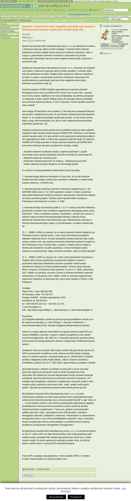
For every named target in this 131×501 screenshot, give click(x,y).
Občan (115, 1)
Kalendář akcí (79, 1)
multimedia (6, 37)
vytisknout (105, 53)
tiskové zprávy (7, 31)
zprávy (4, 24)
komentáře (5, 27)
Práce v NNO (92, 1)
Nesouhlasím (56, 497)
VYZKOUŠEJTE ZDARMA (112, 48)
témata (4, 34)
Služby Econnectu (112, 26)
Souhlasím (76, 497)
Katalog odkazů (105, 1)
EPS (30, 37)
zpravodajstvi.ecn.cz (42, 21)
